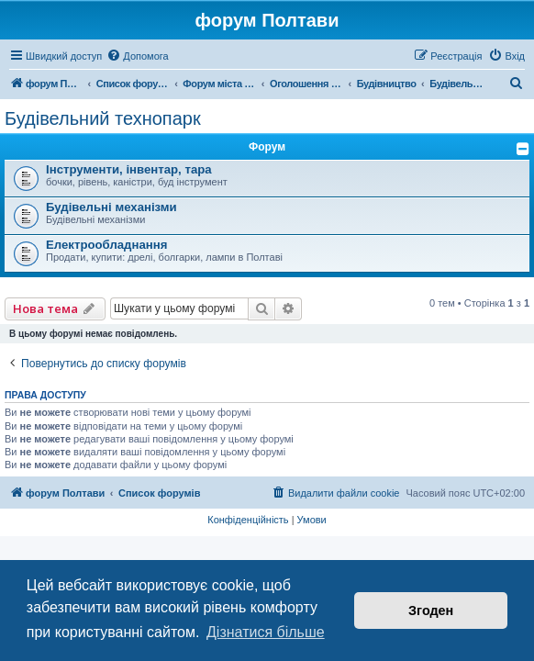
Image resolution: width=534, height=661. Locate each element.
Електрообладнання (106, 245)
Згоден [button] (430, 610)
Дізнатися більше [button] (265, 632)
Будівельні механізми (111, 207)
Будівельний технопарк (103, 118)
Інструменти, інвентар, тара (129, 169)
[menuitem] (137, 56)
